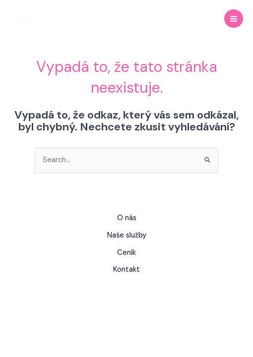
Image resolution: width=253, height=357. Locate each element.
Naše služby (126, 235)
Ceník (126, 252)
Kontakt (126, 269)
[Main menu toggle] (233, 18)
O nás (126, 218)
